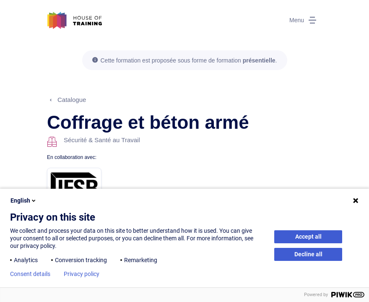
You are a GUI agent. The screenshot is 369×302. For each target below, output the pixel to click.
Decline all (308, 254)
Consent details (30, 274)
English (23, 200)
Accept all (308, 236)
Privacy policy (81, 274)
